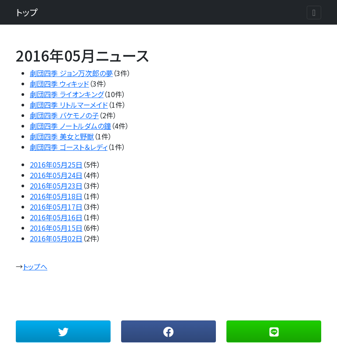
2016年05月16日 (56, 217)
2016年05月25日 (56, 164)
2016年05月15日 (56, 227)
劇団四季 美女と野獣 (62, 136)
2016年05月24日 (56, 175)
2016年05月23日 (56, 185)
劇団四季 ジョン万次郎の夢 (71, 73)
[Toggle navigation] (314, 12)
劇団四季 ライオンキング (67, 94)
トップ (26, 12)
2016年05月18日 (56, 196)
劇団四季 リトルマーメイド (69, 104)
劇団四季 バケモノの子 (64, 115)
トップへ (35, 266)
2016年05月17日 (56, 206)
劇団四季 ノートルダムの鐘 (70, 125)
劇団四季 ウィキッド (59, 83)
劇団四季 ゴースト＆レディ (69, 147)
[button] (63, 331)
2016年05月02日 (56, 238)
